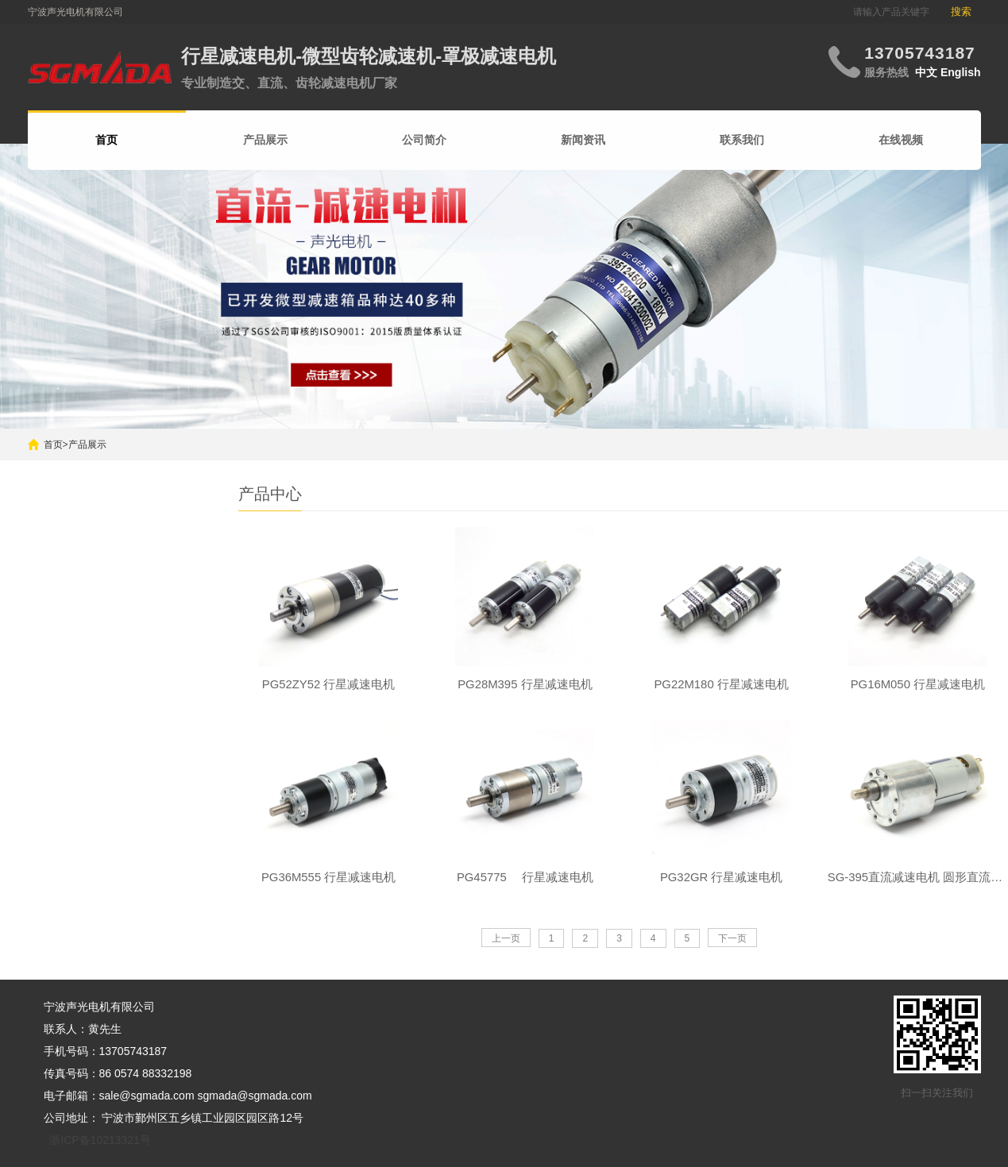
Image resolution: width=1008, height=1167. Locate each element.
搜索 (961, 11)
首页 (53, 444)
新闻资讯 (583, 139)
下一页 (732, 942)
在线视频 (901, 139)
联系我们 (742, 139)
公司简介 (424, 139)
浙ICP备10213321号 (100, 1140)
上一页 (506, 942)
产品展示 (265, 139)
